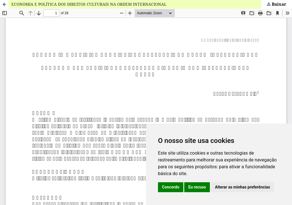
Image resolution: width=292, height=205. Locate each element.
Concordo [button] (170, 187)
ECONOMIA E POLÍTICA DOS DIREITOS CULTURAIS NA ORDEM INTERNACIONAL (89, 4)
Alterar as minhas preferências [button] (242, 187)
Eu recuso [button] (197, 187)
